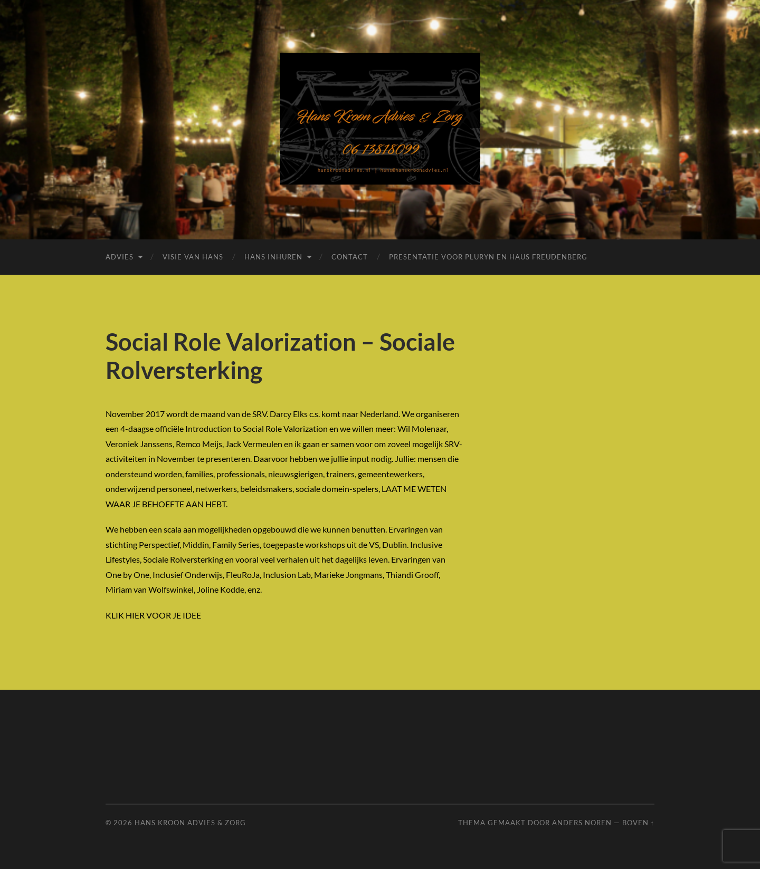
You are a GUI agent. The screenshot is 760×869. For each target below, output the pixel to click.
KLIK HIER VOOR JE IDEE (153, 615)
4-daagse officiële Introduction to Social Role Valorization (224, 428)
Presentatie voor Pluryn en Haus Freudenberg (488, 257)
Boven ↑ (638, 822)
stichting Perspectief (142, 544)
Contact (349, 257)
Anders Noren (582, 822)
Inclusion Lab (287, 574)
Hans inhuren (273, 257)
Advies (120, 257)
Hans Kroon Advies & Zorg (190, 822)
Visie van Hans (193, 257)
